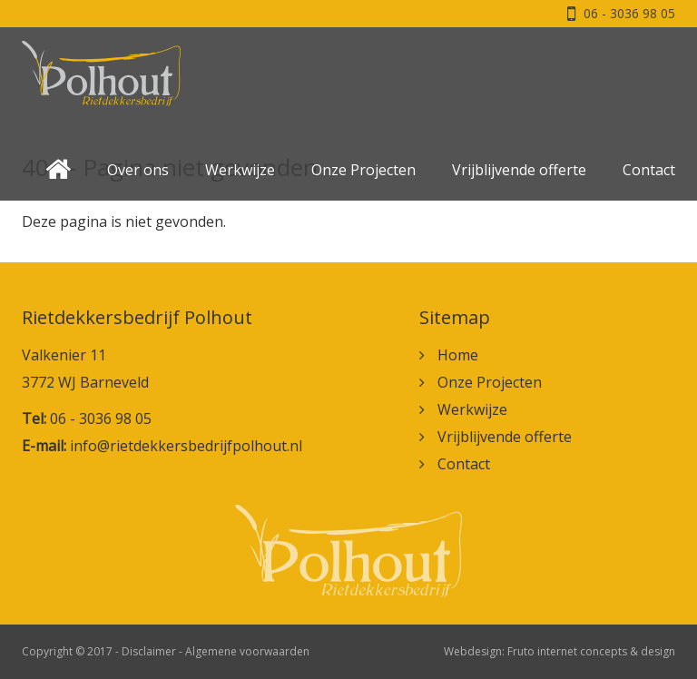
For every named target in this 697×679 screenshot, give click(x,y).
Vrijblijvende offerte (519, 170)
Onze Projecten (363, 170)
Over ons (138, 170)
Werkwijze (240, 170)
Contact (649, 170)
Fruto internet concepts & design (591, 651)
